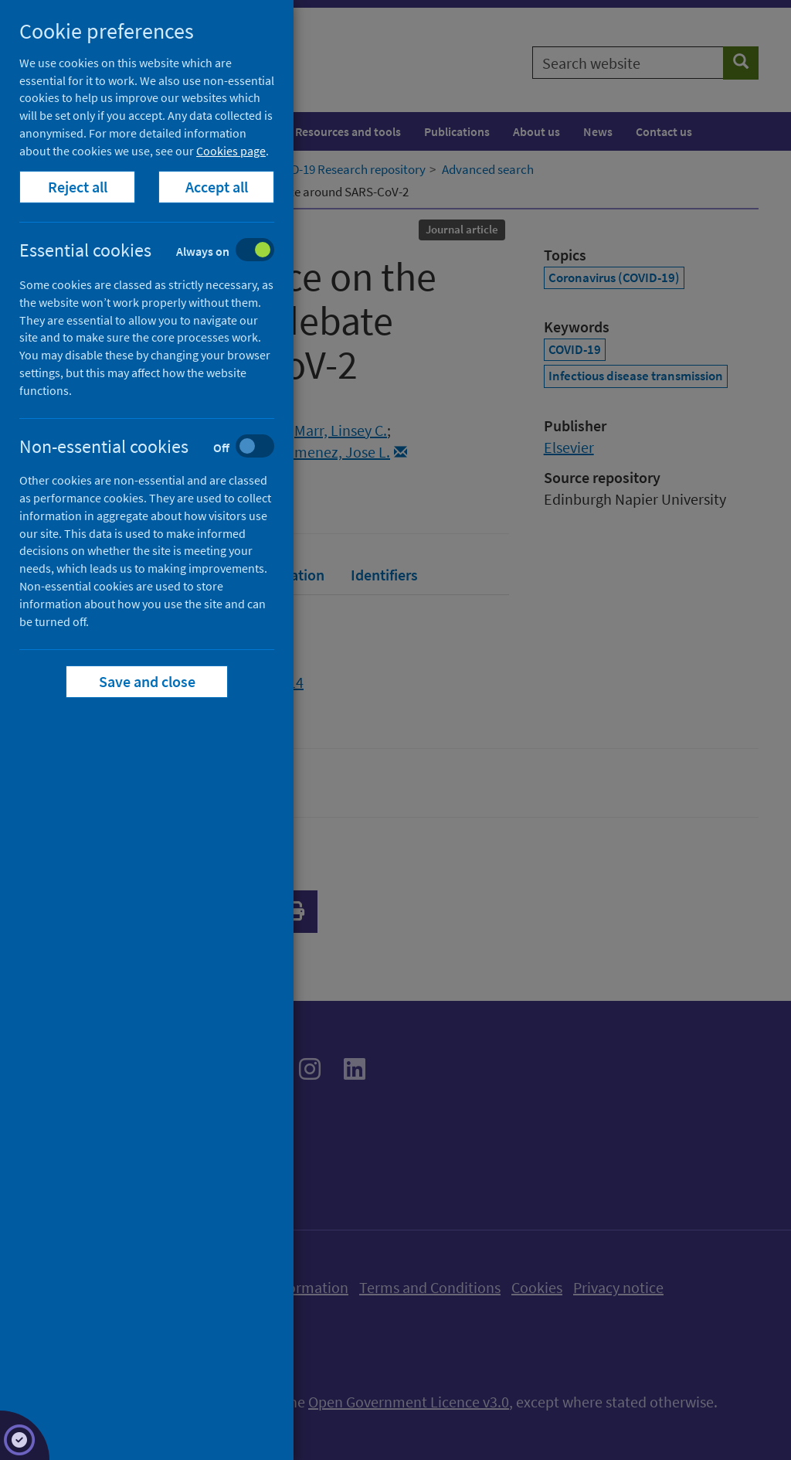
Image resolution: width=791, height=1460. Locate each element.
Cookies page (231, 150)
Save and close (147, 681)
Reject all (77, 186)
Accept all (216, 186)
